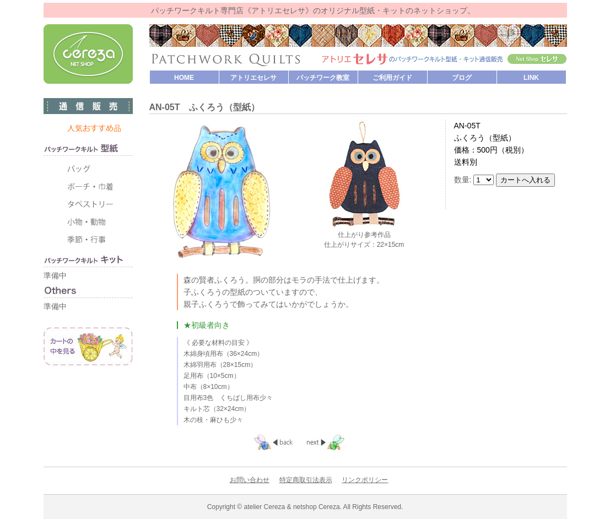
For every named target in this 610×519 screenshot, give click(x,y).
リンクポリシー (365, 480)
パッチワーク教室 (322, 78)
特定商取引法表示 (305, 480)
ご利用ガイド (392, 78)
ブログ (462, 78)
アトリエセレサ (253, 78)
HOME (184, 78)
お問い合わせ (249, 480)
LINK (531, 78)
